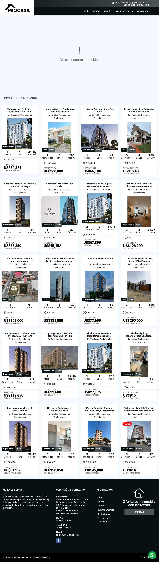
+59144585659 (121, 2)
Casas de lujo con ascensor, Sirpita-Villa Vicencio (139, 259)
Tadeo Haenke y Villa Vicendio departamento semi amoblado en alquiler (139, 411)
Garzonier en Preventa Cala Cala (59, 185)
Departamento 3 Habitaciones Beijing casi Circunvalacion (60, 259)
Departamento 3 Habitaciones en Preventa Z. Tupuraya (20, 334)
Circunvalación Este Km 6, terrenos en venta (20, 259)
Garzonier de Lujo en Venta (99, 258)
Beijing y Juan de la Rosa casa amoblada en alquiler (139, 110)
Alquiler (108, 11)
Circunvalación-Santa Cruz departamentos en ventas (139, 185)
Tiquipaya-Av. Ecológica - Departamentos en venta (20, 110)
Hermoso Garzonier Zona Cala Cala (99, 110)
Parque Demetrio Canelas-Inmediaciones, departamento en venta (99, 411)
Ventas (96, 11)
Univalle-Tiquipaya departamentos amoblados (139, 334)
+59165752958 (141, 2)
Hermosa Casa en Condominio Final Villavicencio (60, 110)
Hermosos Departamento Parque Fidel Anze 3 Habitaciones (59, 411)
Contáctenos (143, 11)
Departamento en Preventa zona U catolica (20, 409)
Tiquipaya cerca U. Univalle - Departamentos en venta (59, 334)
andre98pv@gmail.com (67, 535)
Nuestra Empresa (125, 11)
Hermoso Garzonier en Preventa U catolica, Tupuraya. (20, 185)
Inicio (86, 11)
